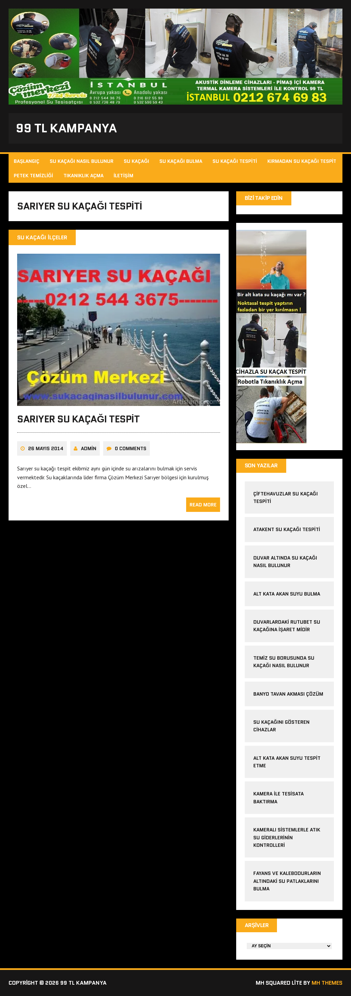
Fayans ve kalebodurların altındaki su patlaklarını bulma (287, 881)
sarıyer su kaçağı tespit (78, 419)
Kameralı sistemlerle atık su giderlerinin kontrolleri (286, 837)
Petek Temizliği (33, 175)
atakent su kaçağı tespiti (286, 529)
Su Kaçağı (136, 161)
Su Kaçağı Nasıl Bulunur (81, 161)
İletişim (123, 175)
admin (88, 448)
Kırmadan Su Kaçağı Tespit (302, 161)
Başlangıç (26, 161)
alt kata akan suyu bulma (287, 593)
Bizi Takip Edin (264, 198)
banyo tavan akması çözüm (288, 694)
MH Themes (327, 983)
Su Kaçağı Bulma (180, 161)
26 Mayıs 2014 (45, 448)
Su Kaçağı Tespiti (235, 161)
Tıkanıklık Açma (83, 175)
